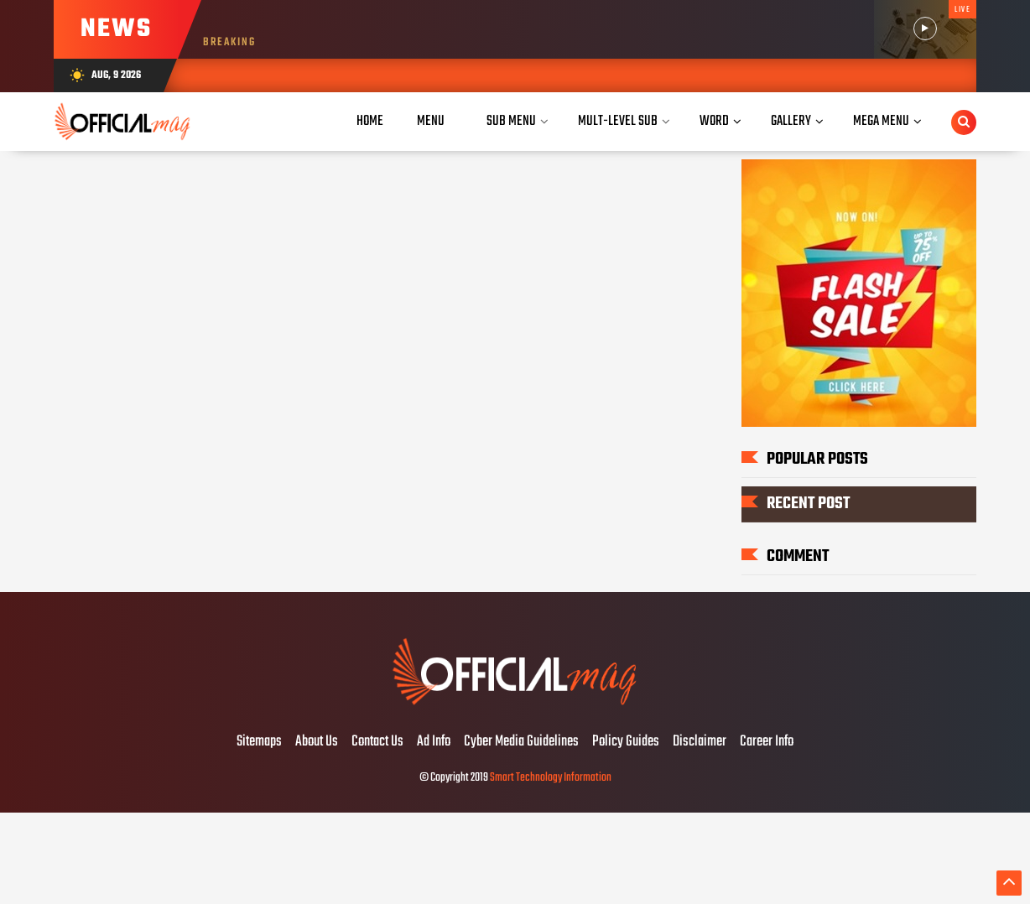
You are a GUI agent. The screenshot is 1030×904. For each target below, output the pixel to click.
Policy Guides (625, 742)
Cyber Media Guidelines (521, 742)
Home (369, 121)
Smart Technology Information (550, 777)
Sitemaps (259, 742)
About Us (316, 742)
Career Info (766, 742)
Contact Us (377, 742)
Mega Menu (881, 121)
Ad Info (433, 742)
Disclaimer (699, 742)
